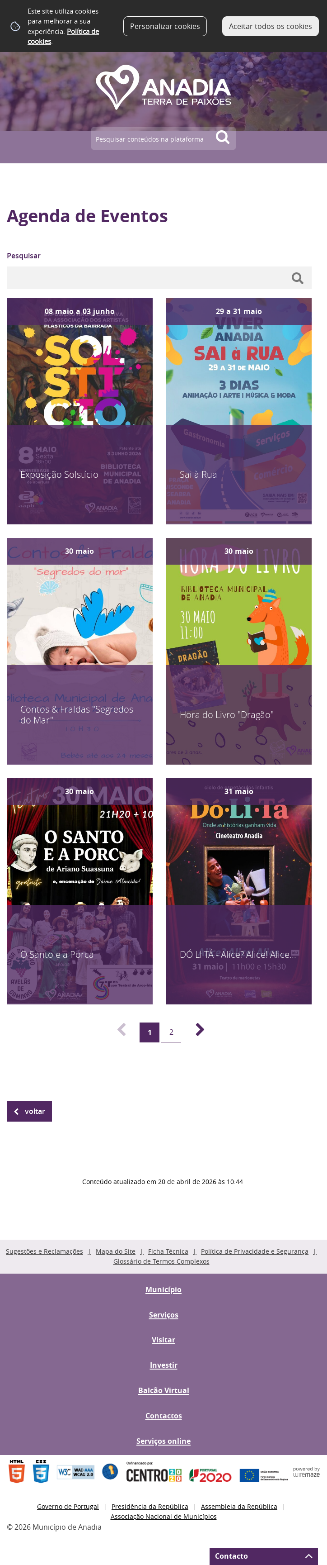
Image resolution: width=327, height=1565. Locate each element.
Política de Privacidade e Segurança (254, 1251)
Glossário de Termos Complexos (161, 1261)
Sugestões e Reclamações (44, 1251)
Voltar (35, 1111)
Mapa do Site (115, 1251)
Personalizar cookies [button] (165, 26)
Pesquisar (24, 256)
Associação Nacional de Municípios (164, 1516)
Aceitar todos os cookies (270, 26)
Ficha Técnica (168, 1251)
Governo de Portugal (68, 1506)
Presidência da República (150, 1506)
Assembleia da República (239, 1506)
